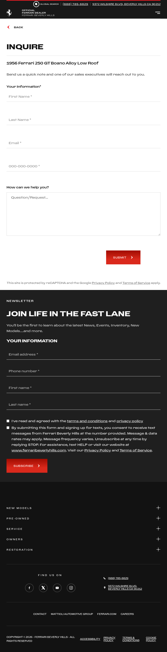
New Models (83, 507)
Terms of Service (136, 282)
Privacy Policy (103, 282)
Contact (40, 614)
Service (83, 528)
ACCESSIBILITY (90, 639)
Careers (127, 614)
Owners (83, 539)
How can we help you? (28, 187)
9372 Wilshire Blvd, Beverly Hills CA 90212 (126, 4)
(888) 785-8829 (75, 4)
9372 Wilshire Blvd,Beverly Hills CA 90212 (125, 587)
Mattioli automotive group (72, 614)
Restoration (83, 549)
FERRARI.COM (106, 614)
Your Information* (24, 86)
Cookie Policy (151, 639)
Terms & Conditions (130, 639)
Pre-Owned (83, 518)
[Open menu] (157, 13)
